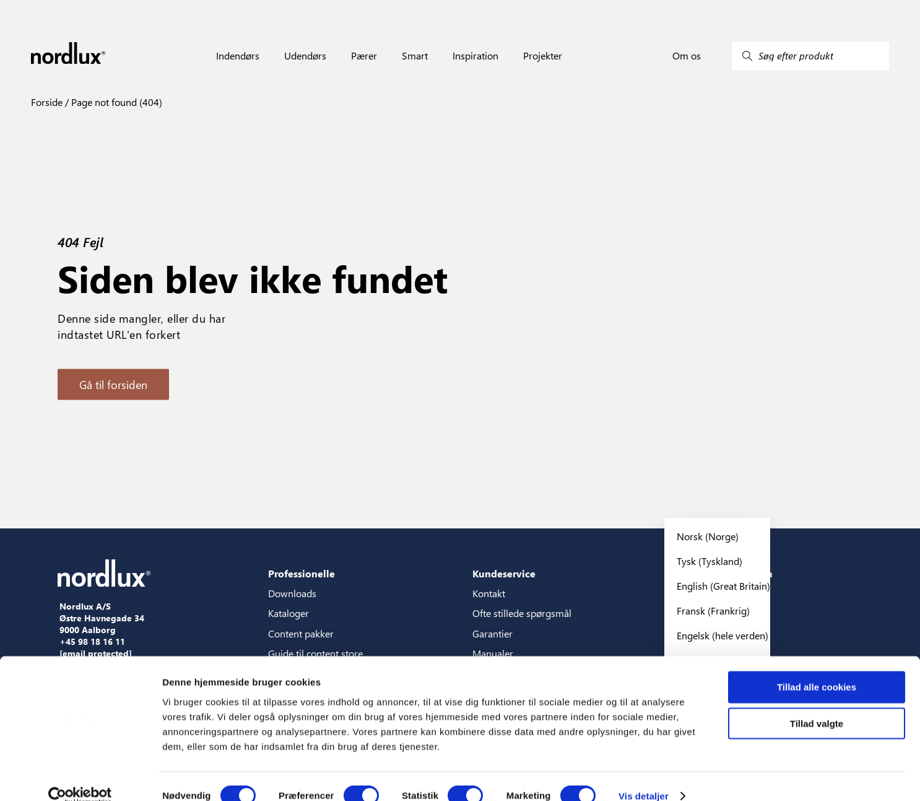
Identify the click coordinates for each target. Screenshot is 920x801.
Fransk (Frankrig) (713, 610)
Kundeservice (504, 573)
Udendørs (305, 55)
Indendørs (237, 55)
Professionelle (301, 573)
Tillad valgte (816, 704)
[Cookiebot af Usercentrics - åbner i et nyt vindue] (80, 777)
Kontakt (488, 593)
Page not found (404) (115, 101)
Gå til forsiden (113, 384)
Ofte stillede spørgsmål (521, 612)
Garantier (492, 633)
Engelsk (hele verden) (722, 635)
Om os (686, 55)
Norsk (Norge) (708, 536)
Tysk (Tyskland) (709, 560)
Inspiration (475, 55)
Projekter (542, 55)
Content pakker (301, 633)
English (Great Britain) (723, 585)
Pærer (364, 55)
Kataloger (288, 612)
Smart (415, 55)
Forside (47, 101)
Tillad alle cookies (816, 667)
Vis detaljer (643, 776)
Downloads (292, 593)
